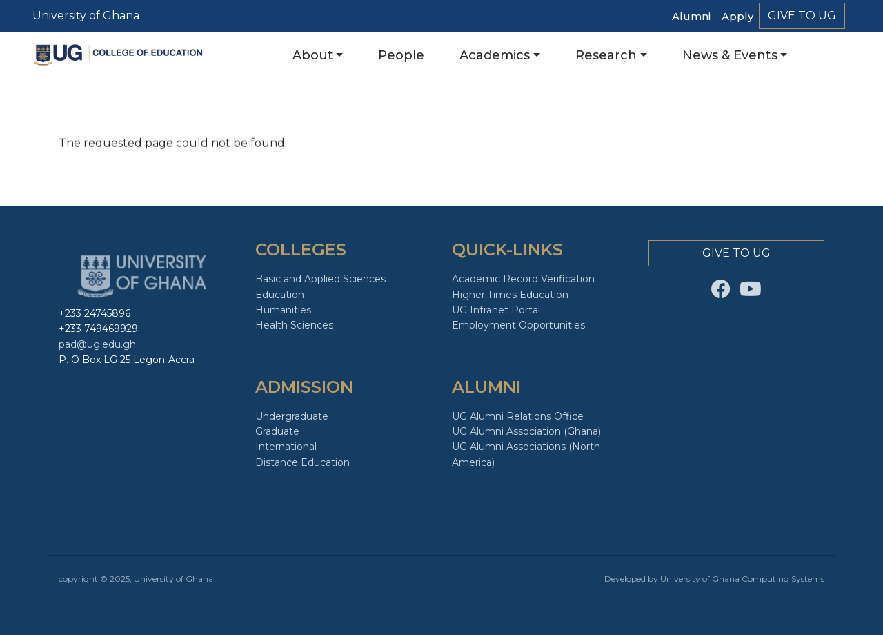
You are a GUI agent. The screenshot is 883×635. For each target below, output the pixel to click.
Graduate (277, 431)
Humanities (283, 310)
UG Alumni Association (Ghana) (526, 431)
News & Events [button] (729, 55)
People (401, 55)
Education (279, 295)
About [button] (312, 55)
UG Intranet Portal (496, 310)
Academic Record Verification (523, 279)
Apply (737, 16)
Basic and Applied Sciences (320, 279)
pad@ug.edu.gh (97, 344)
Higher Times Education (510, 295)
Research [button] (606, 55)
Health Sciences (294, 325)
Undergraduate (291, 416)
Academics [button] (494, 55)
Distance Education (302, 462)
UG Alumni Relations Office (518, 416)
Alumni (691, 16)
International (286, 446)
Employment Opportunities (518, 325)
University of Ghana (85, 15)
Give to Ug (802, 15)
